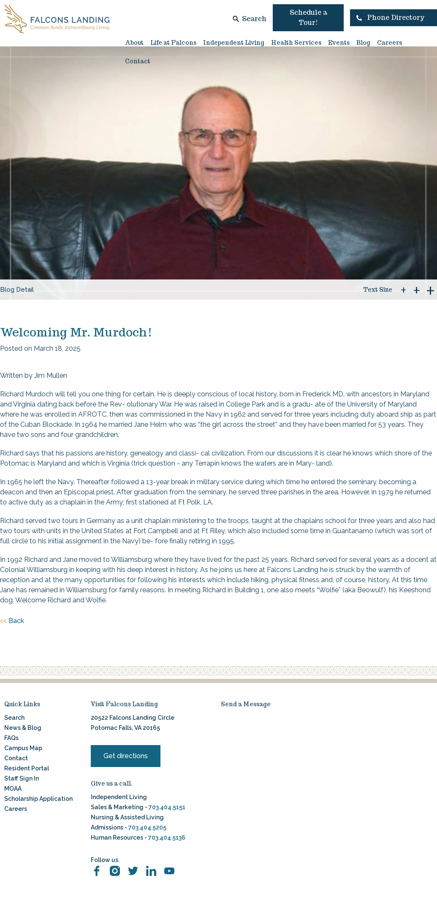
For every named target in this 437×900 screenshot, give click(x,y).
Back (12, 621)
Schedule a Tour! (308, 17)
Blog (363, 42)
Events (339, 42)
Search (254, 18)
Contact (137, 61)
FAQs (11, 738)
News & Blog (22, 727)
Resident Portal (26, 768)
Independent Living (233, 42)
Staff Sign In (21, 778)
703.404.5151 (167, 807)
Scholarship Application (38, 798)
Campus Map (23, 748)
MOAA (13, 788)
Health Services (296, 42)
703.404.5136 (166, 837)
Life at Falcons (173, 42)
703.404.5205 (147, 827)
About (134, 42)
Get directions (125, 756)
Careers (389, 42)
